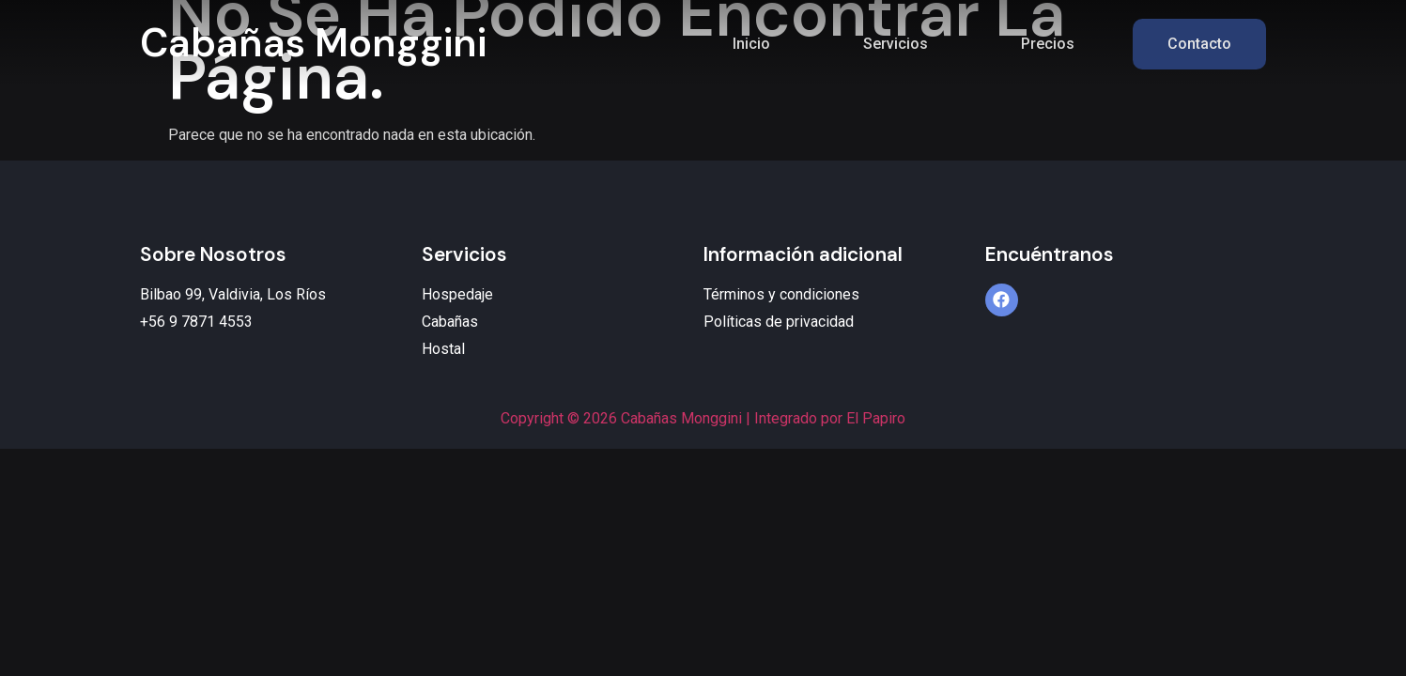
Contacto (1199, 44)
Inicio (751, 44)
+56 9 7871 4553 (196, 321)
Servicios (895, 44)
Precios (1047, 44)
